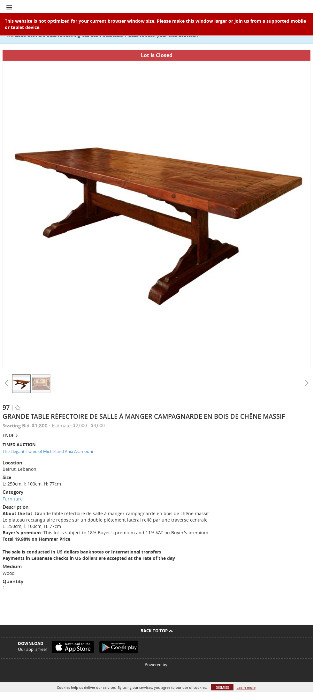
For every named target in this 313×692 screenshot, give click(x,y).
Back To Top (157, 631)
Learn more (246, 687)
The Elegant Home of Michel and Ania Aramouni (48, 451)
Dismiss (222, 687)
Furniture (13, 499)
